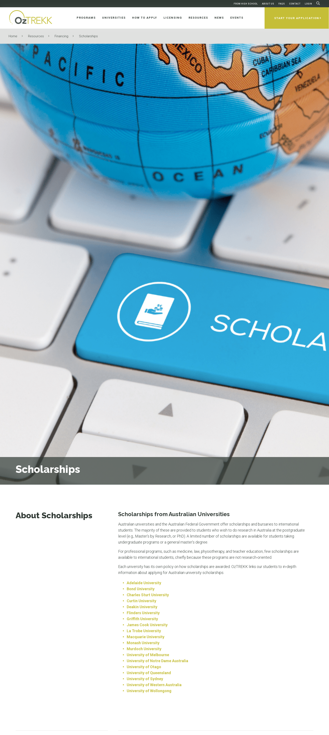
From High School (246, 4)
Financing (61, 36)
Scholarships (88, 36)
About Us (268, 4)
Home (13, 36)
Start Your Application (296, 18)
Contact (295, 4)
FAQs (281, 4)
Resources (36, 36)
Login (308, 4)
